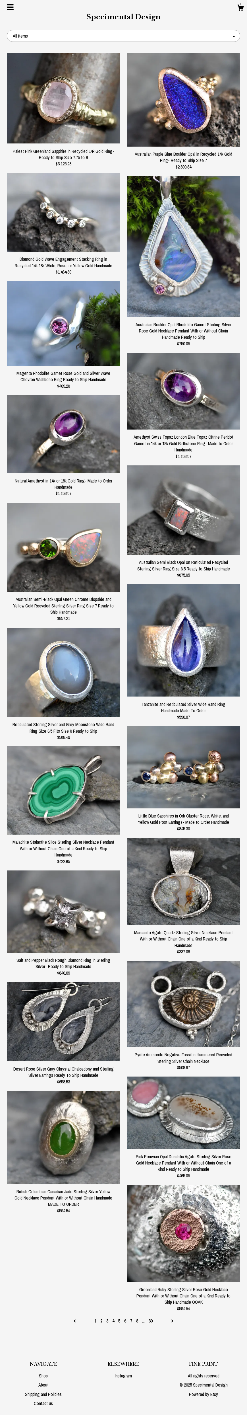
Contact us (43, 1403)
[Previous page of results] (75, 1321)
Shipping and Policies (43, 1394)
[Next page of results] (172, 1321)
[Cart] (240, 8)
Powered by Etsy (203, 1394)
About (43, 1385)
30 (151, 1321)
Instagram (123, 1376)
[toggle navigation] (10, 7)
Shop (43, 1376)
